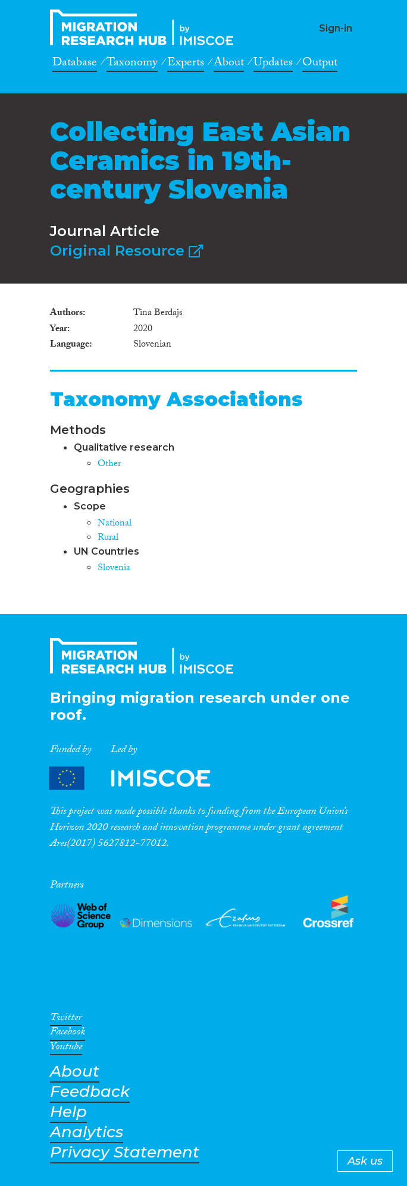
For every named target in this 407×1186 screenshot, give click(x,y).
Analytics (86, 1132)
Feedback (90, 1092)
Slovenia (114, 569)
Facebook (67, 1034)
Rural (108, 538)
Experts (185, 64)
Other (109, 465)
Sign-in (335, 28)
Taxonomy (132, 64)
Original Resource (126, 250)
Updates (273, 64)
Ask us (365, 1161)
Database (74, 64)
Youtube (66, 1049)
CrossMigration (145, 27)
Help (68, 1112)
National (115, 524)
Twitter (66, 1019)
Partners (139, 777)
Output (319, 64)
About (229, 64)
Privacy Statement (124, 1152)
